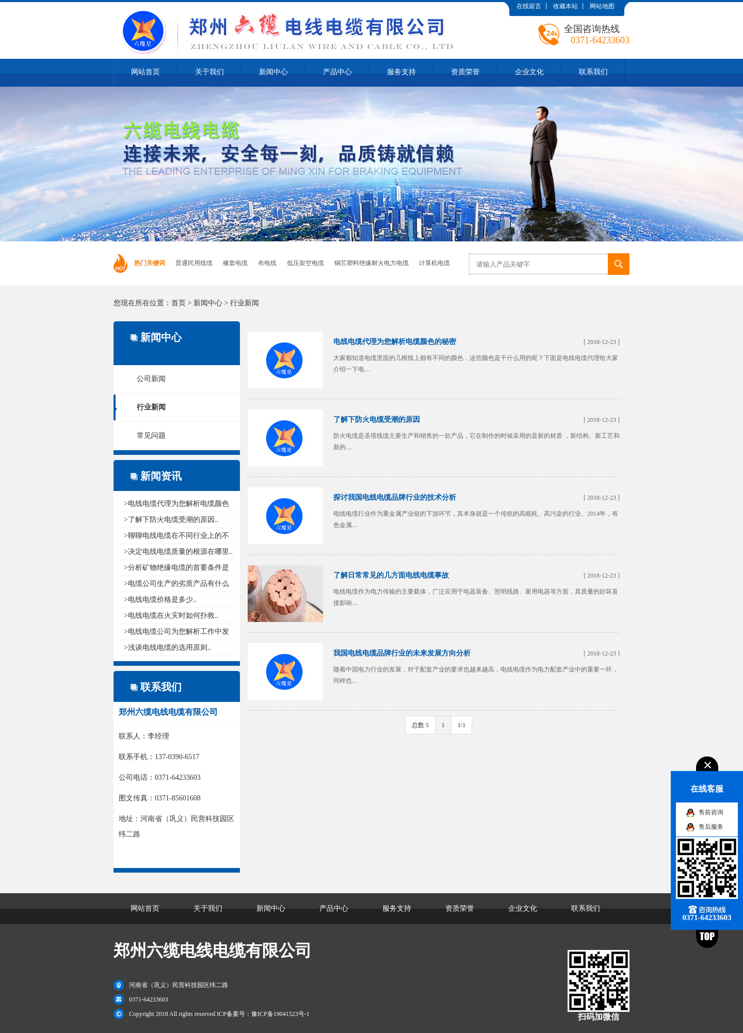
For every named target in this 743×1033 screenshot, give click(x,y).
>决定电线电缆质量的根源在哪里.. (178, 551)
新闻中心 (273, 72)
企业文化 (529, 72)
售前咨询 (711, 812)
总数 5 (420, 725)
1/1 (461, 725)
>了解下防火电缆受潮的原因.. (171, 519)
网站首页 (145, 72)
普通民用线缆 (194, 263)
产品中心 (337, 72)
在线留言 (528, 6)
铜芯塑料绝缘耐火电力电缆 (371, 263)
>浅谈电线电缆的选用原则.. (167, 647)
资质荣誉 (465, 72)
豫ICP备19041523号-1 (280, 1014)
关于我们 (209, 72)
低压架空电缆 (305, 263)
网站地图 (602, 6)
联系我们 (593, 72)
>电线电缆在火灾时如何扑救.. (171, 615)
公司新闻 (151, 379)
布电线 (267, 263)
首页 (178, 303)
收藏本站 (565, 6)
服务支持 (401, 72)
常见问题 (151, 435)
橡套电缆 (235, 263)
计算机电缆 (434, 263)
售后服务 (711, 826)
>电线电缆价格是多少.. (160, 599)
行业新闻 (244, 303)
